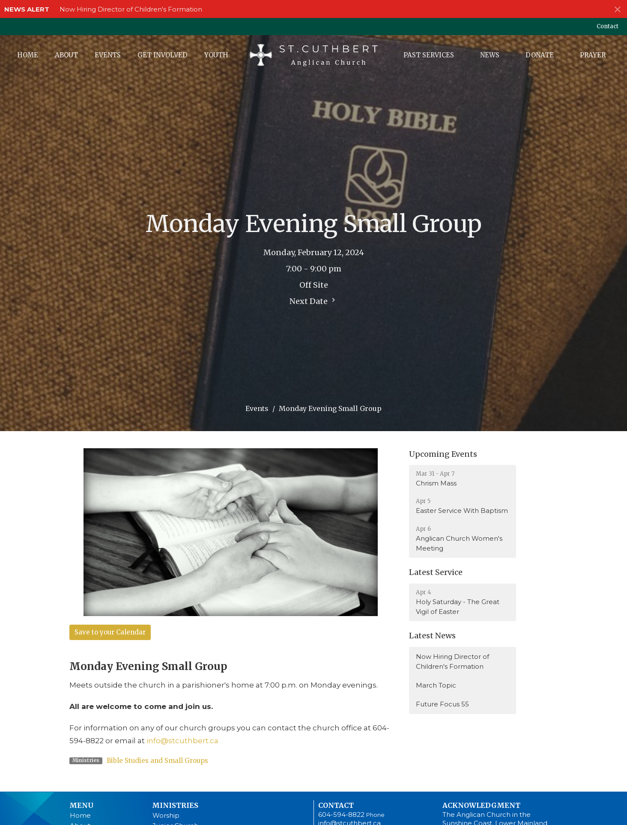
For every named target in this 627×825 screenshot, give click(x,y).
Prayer (593, 55)
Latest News (432, 635)
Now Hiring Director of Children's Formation (131, 9)
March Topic (436, 685)
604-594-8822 (341, 814)
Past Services (428, 55)
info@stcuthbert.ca (182, 740)
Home (27, 55)
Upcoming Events (443, 454)
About (66, 55)
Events (108, 55)
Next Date (313, 301)
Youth (216, 55)
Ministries (175, 805)
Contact (607, 26)
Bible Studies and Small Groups (157, 760)
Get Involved (162, 55)
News (489, 55)
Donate (539, 55)
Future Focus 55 (442, 704)
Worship (165, 815)
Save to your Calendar (110, 632)
